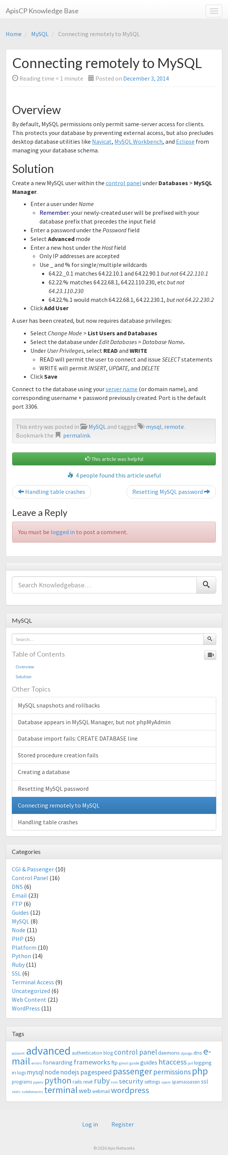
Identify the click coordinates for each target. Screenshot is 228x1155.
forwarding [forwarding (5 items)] (58, 1062)
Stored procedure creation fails (58, 755)
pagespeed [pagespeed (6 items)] (96, 1072)
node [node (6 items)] (52, 1072)
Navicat (102, 141)
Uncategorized (31, 991)
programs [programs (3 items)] (22, 1082)
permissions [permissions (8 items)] (172, 1071)
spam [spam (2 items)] (166, 1082)
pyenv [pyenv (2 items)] (38, 1082)
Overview (25, 667)
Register (122, 1124)
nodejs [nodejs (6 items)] (69, 1072)
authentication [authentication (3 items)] (87, 1053)
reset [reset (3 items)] (88, 1082)
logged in (63, 532)
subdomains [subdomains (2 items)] (32, 1091)
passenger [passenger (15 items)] (132, 1071)
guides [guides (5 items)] (148, 1062)
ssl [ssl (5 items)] (204, 1081)
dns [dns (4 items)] (197, 1052)
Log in (90, 1124)
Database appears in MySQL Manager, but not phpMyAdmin (94, 722)
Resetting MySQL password (171, 491)
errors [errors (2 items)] (37, 1063)
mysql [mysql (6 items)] (35, 1072)
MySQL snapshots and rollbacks (59, 705)
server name (122, 389)
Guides (20, 912)
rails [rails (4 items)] (77, 1081)
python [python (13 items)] (57, 1080)
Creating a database (44, 772)
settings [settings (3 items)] (152, 1082)
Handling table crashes (51, 491)
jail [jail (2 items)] (190, 1063)
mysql (154, 426)
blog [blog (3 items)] (108, 1053)
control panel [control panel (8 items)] (135, 1052)
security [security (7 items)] (131, 1081)
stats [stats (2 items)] (16, 1091)
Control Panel (30, 878)
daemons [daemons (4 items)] (169, 1052)
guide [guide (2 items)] (134, 1063)
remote (174, 426)
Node (18, 930)
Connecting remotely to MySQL (59, 805)
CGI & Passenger (33, 869)
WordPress (26, 1008)
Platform (24, 947)
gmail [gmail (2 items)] (123, 1063)
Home (14, 34)
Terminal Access (33, 982)
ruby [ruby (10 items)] (102, 1081)
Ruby (18, 964)
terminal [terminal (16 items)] (61, 1090)
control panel (123, 183)
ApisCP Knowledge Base (42, 10)
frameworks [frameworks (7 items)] (92, 1062)
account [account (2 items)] (18, 1053)
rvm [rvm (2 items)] (114, 1082)
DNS (17, 886)
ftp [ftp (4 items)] (114, 1062)
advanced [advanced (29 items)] (48, 1051)
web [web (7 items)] (85, 1090)
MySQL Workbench (138, 141)
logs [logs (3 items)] (21, 1072)
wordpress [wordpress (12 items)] (130, 1090)
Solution (24, 676)
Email (19, 895)
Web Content (29, 999)
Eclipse (185, 141)
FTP (17, 904)
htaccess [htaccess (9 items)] (172, 1062)
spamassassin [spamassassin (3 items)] (186, 1082)
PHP (18, 938)
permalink (76, 435)
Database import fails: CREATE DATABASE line (78, 738)
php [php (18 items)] (200, 1071)
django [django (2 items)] (186, 1053)
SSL (16, 973)
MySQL (40, 34)
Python (21, 956)
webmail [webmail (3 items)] (101, 1091)
